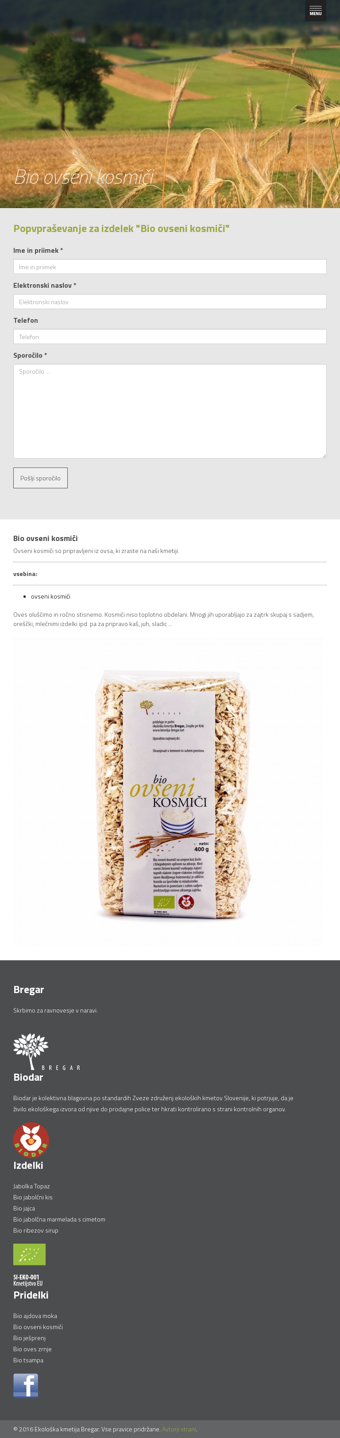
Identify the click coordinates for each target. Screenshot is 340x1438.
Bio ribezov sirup (35, 1230)
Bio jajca (24, 1208)
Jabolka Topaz (31, 1186)
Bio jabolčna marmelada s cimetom (59, 1219)
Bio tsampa (28, 1360)
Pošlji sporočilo (40, 478)
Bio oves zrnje (32, 1348)
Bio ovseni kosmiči (38, 1326)
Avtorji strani (179, 1429)
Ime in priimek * (38, 250)
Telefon (25, 320)
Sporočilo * (30, 355)
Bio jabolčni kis (33, 1197)
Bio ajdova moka (35, 1315)
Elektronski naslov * (45, 285)
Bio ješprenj (29, 1337)
